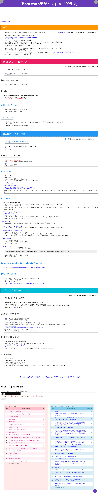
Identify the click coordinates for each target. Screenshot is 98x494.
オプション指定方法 (10, 185)
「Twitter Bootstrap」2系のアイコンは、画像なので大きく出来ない (25, 440)
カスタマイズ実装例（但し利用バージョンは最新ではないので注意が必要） (26, 283)
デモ (6, 74)
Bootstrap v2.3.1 (13, 432)
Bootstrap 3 (12, 419)
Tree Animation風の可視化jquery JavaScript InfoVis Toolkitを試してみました (26, 267)
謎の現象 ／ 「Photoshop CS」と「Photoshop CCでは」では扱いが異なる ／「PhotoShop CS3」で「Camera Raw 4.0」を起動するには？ (70, 463)
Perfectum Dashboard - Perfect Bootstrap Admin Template (21, 37)
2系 (9, 21)
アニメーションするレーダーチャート (12, 230)
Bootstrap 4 (12, 421)
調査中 (63, 32)
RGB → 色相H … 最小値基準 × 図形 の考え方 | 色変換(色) (69, 476)
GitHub (7, 182)
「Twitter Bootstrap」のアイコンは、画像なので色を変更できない (25, 437)
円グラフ (7, 147)
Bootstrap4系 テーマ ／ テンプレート (18, 445)
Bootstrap (3, 21)
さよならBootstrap (13, 427)
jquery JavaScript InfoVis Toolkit (22, 263)
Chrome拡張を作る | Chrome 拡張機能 (64, 459)
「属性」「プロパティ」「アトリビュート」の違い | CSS (69, 469)
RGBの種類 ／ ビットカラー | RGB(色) (64, 453)
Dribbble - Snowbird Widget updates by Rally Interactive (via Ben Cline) (24, 327)
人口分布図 (8, 149)
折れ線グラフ (6, 221)
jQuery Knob (9, 273)
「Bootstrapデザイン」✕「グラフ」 (18, 411)
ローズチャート (6, 246)
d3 (5, 346)
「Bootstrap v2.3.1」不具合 (29, 377)
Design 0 (57, 411)
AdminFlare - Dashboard (11, 38)
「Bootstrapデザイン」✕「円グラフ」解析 (62, 377)
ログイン (57, 467)
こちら (14, 307)
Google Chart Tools (17, 141)
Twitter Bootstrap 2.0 (14, 456)
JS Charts (7, 117)
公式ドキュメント (10, 184)
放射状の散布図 (6, 238)
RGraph (5, 198)
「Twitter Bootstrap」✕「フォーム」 (18, 416)
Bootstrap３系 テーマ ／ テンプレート (18, 442)
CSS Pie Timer (10, 105)
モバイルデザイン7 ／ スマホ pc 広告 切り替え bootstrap (23, 448)
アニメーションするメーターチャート (12, 212)
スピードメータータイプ (12, 215)
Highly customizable (10, 326)
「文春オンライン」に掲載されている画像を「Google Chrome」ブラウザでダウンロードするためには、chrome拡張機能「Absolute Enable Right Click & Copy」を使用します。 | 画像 (70, 442)
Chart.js (6, 171)
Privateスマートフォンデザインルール (18, 429)
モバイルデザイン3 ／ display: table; (18, 461)
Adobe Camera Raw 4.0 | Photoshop (64, 427)
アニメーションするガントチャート (12, 226)
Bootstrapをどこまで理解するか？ (17, 451)
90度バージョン (9, 213)
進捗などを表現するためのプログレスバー (64, 53)
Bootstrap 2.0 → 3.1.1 (14, 458)
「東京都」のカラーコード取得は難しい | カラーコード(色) (69, 456)
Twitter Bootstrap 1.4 (14, 453)
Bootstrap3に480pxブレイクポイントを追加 (19, 434)
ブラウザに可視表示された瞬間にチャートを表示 (18, 187)
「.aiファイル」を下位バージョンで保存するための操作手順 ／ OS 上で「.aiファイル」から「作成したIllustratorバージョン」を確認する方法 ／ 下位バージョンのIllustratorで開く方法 (70, 423)
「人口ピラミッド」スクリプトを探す (15, 345)
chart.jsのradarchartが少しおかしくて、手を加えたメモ (20, 188)
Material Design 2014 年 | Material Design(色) (66, 446)
